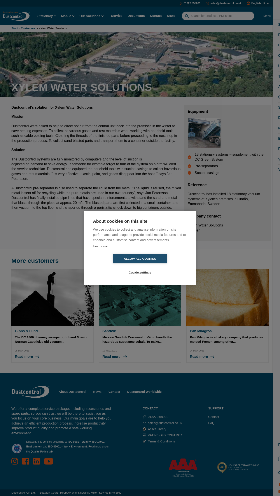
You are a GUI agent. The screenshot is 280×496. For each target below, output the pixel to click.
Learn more (100, 253)
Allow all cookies (115, 265)
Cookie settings (165, 265)
